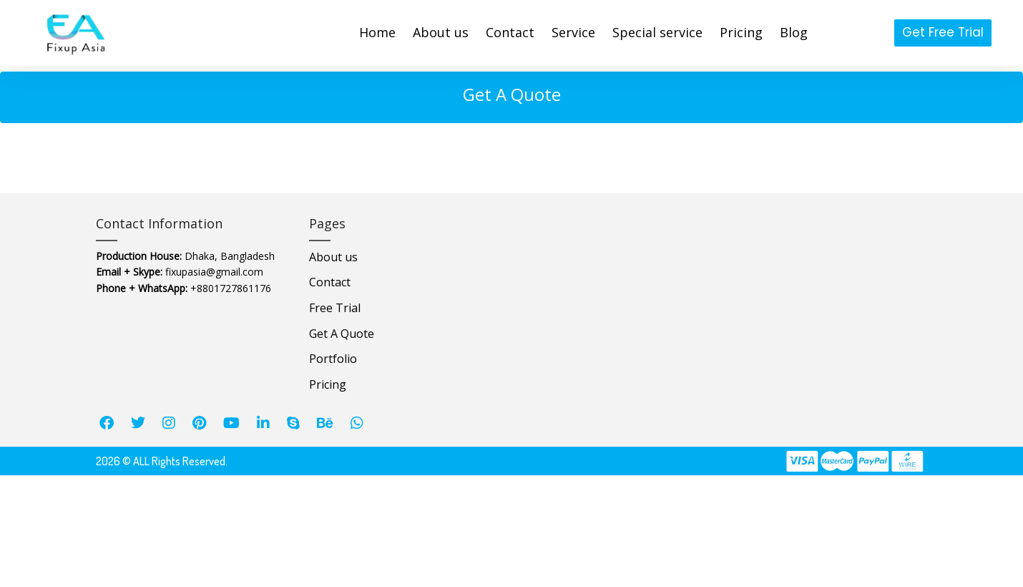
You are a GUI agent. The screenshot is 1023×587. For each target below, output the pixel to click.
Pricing (327, 384)
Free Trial (335, 308)
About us (333, 257)
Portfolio (333, 359)
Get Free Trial (943, 32)
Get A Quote (341, 333)
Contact (330, 282)
